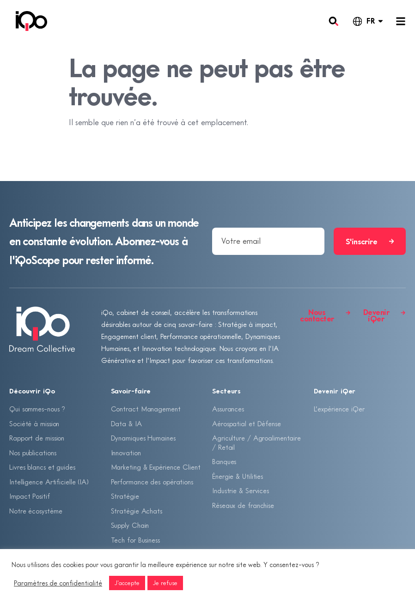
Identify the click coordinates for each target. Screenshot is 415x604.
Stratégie (125, 496)
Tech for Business (135, 540)
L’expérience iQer (339, 409)
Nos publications (32, 452)
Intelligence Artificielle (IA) (49, 481)
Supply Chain (130, 525)
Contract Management (146, 409)
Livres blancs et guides (42, 467)
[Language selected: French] (367, 21)
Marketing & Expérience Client (156, 467)
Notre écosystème (35, 511)
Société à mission (34, 423)
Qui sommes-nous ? (37, 409)
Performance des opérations (152, 481)
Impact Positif (29, 496)
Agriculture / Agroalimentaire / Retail (256, 442)
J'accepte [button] (127, 582)
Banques (224, 461)
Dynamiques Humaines (143, 438)
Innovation (126, 452)
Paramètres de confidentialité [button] (58, 583)
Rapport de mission (36, 438)
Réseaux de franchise (243, 505)
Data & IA (126, 423)
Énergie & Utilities (237, 476)
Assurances (228, 409)
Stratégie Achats (136, 511)
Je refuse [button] (165, 582)
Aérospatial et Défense (246, 423)
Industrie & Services (240, 490)
